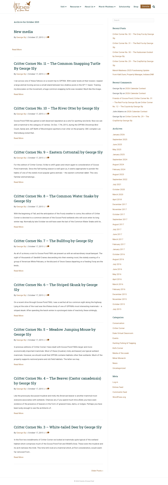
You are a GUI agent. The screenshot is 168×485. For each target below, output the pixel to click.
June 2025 (117, 144)
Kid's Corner (118, 348)
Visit (63, 6)
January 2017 (119, 249)
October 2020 (119, 189)
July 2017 (117, 229)
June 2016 (117, 269)
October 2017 (119, 214)
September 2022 (120, 179)
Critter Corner (119, 328)
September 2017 (120, 219)
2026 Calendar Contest (135, 88)
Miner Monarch (119, 358)
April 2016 (117, 279)
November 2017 (120, 209)
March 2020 (118, 194)
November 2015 (120, 299)
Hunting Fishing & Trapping (124, 343)
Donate (145, 6)
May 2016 (117, 274)
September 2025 (120, 139)
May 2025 (117, 149)
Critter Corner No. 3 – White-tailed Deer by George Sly (58, 427)
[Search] (153, 6)
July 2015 (117, 309)
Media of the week (121, 353)
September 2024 (120, 159)
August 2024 (118, 164)
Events (115, 338)
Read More (17, 49)
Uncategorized (119, 368)
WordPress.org (119, 397)
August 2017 (118, 224)
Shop (136, 6)
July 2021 (117, 184)
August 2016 (118, 259)
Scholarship (124, 6)
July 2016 (117, 264)
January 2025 (119, 154)
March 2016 (118, 284)
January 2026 (119, 134)
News (115, 363)
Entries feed (118, 387)
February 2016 (119, 289)
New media (23, 31)
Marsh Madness (106, 6)
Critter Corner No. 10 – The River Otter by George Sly (56, 108)
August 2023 (118, 174)
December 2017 (120, 204)
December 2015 (120, 294)
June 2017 (117, 234)
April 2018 (117, 199)
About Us (89, 6)
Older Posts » (97, 471)
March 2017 (118, 239)
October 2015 (119, 304)
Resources (74, 6)
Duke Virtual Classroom (123, 333)
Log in (115, 382)
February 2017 (119, 244)
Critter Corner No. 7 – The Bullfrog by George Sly (53, 240)
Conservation (118, 323)
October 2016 (119, 254)
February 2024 (119, 169)
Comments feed (120, 392)
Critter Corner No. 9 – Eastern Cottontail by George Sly (58, 152)
